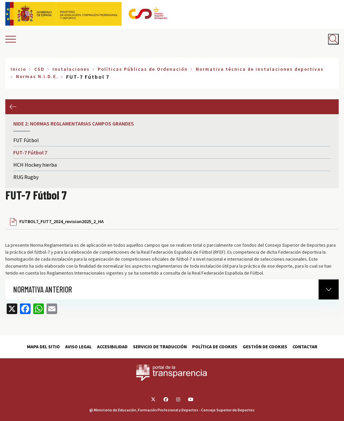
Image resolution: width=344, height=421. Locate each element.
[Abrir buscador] (333, 39)
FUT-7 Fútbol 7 (30, 152)
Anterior (12, 106)
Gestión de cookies (265, 347)
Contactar (304, 347)
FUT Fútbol (26, 140)
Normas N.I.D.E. (37, 76)
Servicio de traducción (160, 347)
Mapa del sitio (43, 347)
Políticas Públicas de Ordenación (143, 69)
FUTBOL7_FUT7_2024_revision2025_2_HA (61, 221)
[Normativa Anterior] (328, 289)
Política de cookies (214, 347)
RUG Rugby (26, 177)
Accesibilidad (112, 347)
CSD (39, 69)
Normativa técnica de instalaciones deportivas (260, 69)
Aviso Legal (78, 347)
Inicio (18, 69)
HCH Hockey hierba (35, 164)
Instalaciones (71, 69)
